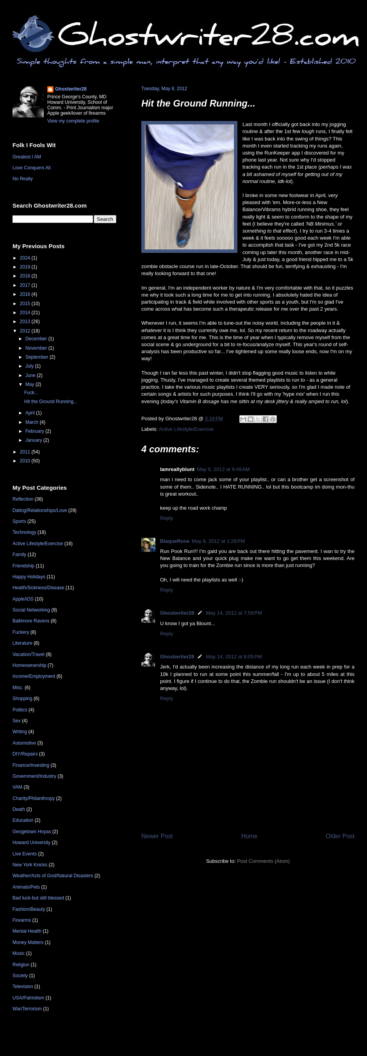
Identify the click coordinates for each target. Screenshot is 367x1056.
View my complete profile (73, 121)
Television (22, 986)
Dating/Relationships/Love (39, 510)
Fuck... (31, 392)
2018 (26, 276)
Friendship (23, 566)
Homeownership (29, 665)
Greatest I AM (26, 157)
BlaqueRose (174, 541)
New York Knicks (29, 865)
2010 (26, 461)
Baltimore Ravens (31, 621)
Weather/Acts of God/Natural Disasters (52, 875)
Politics (19, 710)
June (31, 375)
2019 (26, 267)
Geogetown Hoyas (31, 831)
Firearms (21, 920)
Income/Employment (33, 676)
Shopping (22, 698)
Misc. (17, 687)
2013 (26, 321)
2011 (26, 452)
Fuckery (20, 632)
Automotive (24, 743)
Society (20, 975)
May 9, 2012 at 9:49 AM (223, 469)
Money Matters (27, 942)
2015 (26, 303)
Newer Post (157, 836)
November (36, 348)
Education (22, 820)
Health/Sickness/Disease (38, 587)
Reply (166, 518)
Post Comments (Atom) (263, 861)
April (30, 413)
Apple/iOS (23, 599)
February (35, 431)
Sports (19, 521)
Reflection (22, 499)
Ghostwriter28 (177, 613)
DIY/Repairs (25, 754)
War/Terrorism (27, 1009)
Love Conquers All (31, 168)
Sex (16, 721)
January (34, 440)
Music (18, 953)
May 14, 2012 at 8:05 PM (234, 657)
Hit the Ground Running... (198, 103)
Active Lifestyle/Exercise (186, 429)
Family (19, 554)
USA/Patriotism (28, 998)
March (32, 422)
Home (249, 836)
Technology (24, 532)
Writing (19, 731)
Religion (20, 964)
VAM (17, 787)
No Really (22, 178)
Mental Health (26, 931)
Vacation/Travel (28, 654)
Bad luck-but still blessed (38, 898)
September (37, 357)
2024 (26, 258)
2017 (26, 285)
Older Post (340, 836)
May (30, 384)
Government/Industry (34, 776)
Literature (22, 643)
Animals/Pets (26, 887)
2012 (26, 331)
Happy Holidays (28, 577)
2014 (26, 312)
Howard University (31, 842)
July (30, 366)
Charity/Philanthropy (33, 798)
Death (18, 809)
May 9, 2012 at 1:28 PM (218, 541)
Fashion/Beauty (28, 909)
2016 (26, 294)
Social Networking (31, 610)
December (36, 338)
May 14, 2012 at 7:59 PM (234, 613)
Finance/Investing (30, 765)
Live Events (24, 854)
